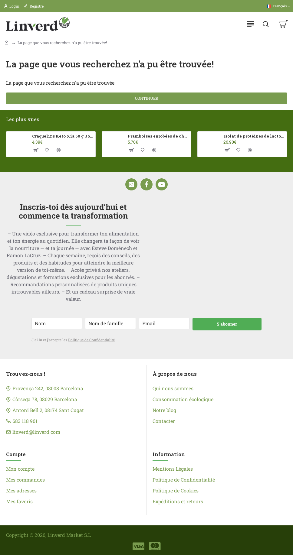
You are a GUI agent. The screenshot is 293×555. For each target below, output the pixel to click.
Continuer (146, 98)
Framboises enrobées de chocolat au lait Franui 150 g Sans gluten (158, 136)
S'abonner (227, 324)
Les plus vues (22, 119)
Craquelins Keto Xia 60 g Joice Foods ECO (62, 136)
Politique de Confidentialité (91, 339)
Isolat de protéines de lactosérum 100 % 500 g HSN (254, 136)
